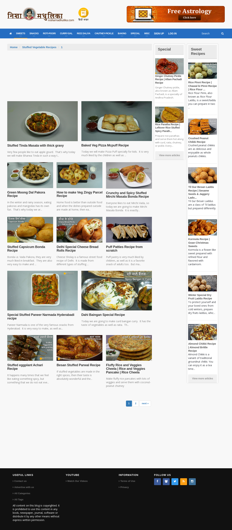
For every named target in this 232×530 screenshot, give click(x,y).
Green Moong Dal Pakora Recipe (25, 194)
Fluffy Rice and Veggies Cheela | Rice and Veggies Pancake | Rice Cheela (125, 368)
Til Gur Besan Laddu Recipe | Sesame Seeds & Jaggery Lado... (202, 190)
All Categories (22, 493)
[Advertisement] (79, 77)
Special (164, 49)
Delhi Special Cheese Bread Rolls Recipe (77, 248)
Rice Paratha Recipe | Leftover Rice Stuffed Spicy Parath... (167, 127)
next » (145, 403)
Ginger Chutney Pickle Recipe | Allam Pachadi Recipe (168, 79)
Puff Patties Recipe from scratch (124, 248)
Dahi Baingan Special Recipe (102, 315)
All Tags (18, 499)
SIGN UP (159, 33)
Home (14, 47)
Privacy (124, 487)
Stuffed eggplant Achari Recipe (24, 367)
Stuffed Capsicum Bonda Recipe (25, 248)
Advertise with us (24, 487)
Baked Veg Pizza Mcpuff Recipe (104, 145)
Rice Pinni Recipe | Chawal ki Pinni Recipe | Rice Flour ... (202, 86)
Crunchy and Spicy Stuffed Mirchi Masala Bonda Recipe (127, 194)
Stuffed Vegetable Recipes (39, 47)
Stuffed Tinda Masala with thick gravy (35, 145)
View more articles (169, 155)
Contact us (20, 481)
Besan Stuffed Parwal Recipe (78, 365)
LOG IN (172, 33)
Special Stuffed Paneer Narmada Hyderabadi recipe (40, 316)
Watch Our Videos (77, 481)
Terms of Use (127, 481)
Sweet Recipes (198, 51)
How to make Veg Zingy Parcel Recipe (79, 194)
